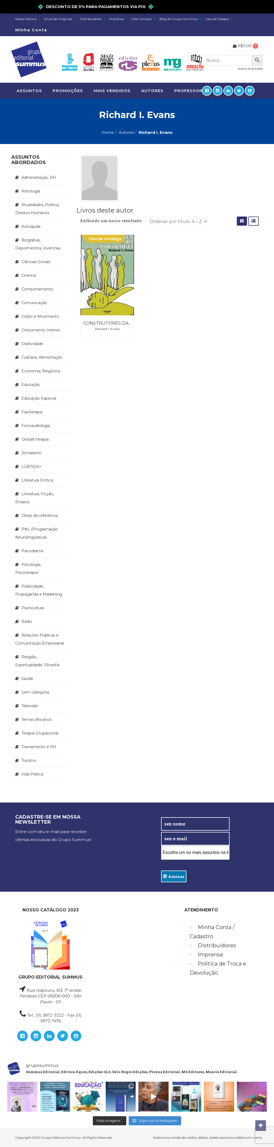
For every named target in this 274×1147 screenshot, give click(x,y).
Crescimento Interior (40, 330)
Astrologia (30, 191)
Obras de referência (39, 515)
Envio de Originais (58, 19)
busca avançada (250, 68)
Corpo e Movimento (40, 316)
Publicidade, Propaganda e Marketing (38, 590)
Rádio (26, 621)
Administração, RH (38, 177)
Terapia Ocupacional (39, 733)
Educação (30, 384)
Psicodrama (32, 550)
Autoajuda (30, 226)
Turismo (28, 760)
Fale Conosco (142, 19)
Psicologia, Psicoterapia (28, 568)
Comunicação (34, 302)
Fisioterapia (31, 412)
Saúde (27, 678)
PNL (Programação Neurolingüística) (36, 533)
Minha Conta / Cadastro (212, 932)
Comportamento (37, 289)
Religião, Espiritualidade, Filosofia (37, 660)
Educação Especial (38, 398)
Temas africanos (36, 719)
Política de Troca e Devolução (218, 968)
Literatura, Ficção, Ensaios (34, 497)
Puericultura (32, 607)
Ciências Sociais (35, 261)
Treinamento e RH (38, 746)
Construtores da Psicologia (120, 323)
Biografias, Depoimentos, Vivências (37, 244)
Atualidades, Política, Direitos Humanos (37, 208)
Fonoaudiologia (35, 425)
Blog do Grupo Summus (178, 19)
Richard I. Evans (107, 329)
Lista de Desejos (217, 19)
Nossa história (25, 19)
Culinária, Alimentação (41, 357)
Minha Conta (31, 30)
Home (108, 132)
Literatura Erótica (37, 480)
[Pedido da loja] (177, 221)
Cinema (28, 275)
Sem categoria (35, 692)
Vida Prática (32, 774)
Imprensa (116, 19)
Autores (126, 132)
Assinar (174, 876)
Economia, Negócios (40, 371)
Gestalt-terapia (35, 439)
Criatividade (32, 343)
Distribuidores (90, 19)
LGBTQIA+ (31, 466)
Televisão (29, 705)
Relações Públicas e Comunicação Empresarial (39, 639)
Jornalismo (31, 453)
